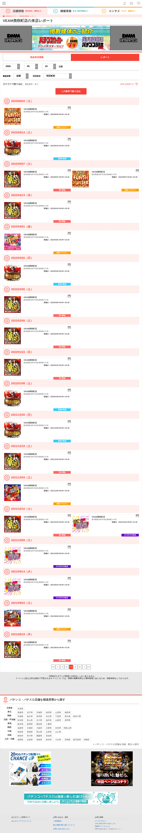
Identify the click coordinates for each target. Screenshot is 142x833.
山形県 (58, 712)
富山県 (30, 720)
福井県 (49, 720)
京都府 (30, 728)
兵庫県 (49, 728)
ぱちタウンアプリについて (21, 821)
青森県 (20, 712)
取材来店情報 (37, 57)
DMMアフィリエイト (103, 826)
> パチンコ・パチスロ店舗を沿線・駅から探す (116, 744)
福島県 (67, 712)
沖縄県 (86, 739)
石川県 (39, 720)
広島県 (49, 732)
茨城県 (20, 716)
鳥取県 (20, 732)
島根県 (30, 732)
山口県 (58, 732)
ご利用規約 (57, 821)
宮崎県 (67, 739)
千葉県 (58, 716)
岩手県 (30, 712)
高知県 (49, 736)
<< (53, 667)
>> (89, 667)
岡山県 (39, 732)
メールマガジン (100, 821)
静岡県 (30, 724)
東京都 (67, 716)
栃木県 (30, 716)
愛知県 (39, 724)
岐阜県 (20, 724)
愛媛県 (39, 736)
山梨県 (58, 720)
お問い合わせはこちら (61, 829)
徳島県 (20, 736)
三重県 (49, 724)
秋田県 (49, 712)
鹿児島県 (77, 739)
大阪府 (39, 728)
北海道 (20, 708)
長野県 (67, 720)
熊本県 (49, 739)
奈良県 (58, 728)
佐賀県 (30, 739)
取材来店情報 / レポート (28, 16)
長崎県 (39, 739)
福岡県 (20, 739)
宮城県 (39, 712)
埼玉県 (49, 716)
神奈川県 (77, 716)
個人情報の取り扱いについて (64, 825)
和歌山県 (67, 728)
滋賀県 (20, 728)
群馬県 (39, 716)
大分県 (58, 739)
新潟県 (20, 720)
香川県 (30, 736)
